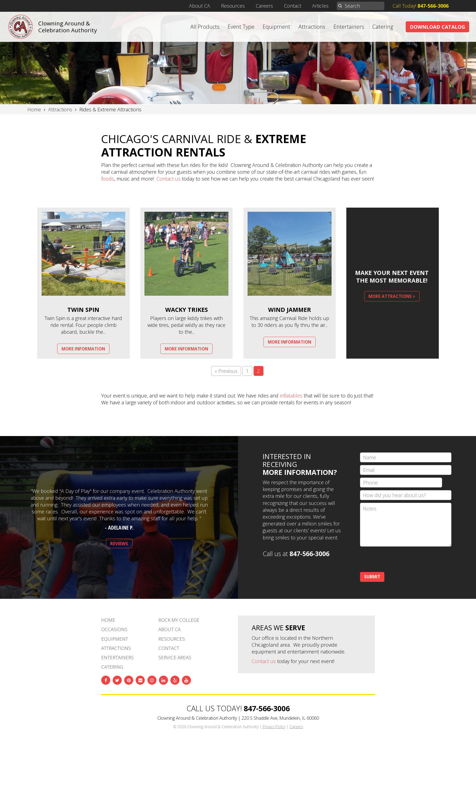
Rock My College (178, 620)
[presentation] (401, 560)
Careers (264, 5)
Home (108, 620)
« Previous (226, 371)
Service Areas (174, 657)
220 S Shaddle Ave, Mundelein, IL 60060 (280, 718)
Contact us (168, 178)
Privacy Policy (274, 726)
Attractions (311, 27)
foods (107, 178)
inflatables (291, 395)
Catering (382, 27)
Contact (292, 5)
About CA (199, 5)
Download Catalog (437, 27)
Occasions (114, 629)
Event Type (241, 27)
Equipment (276, 27)
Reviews (119, 544)
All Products (204, 27)
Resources (233, 5)
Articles (320, 5)
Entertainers (348, 27)
